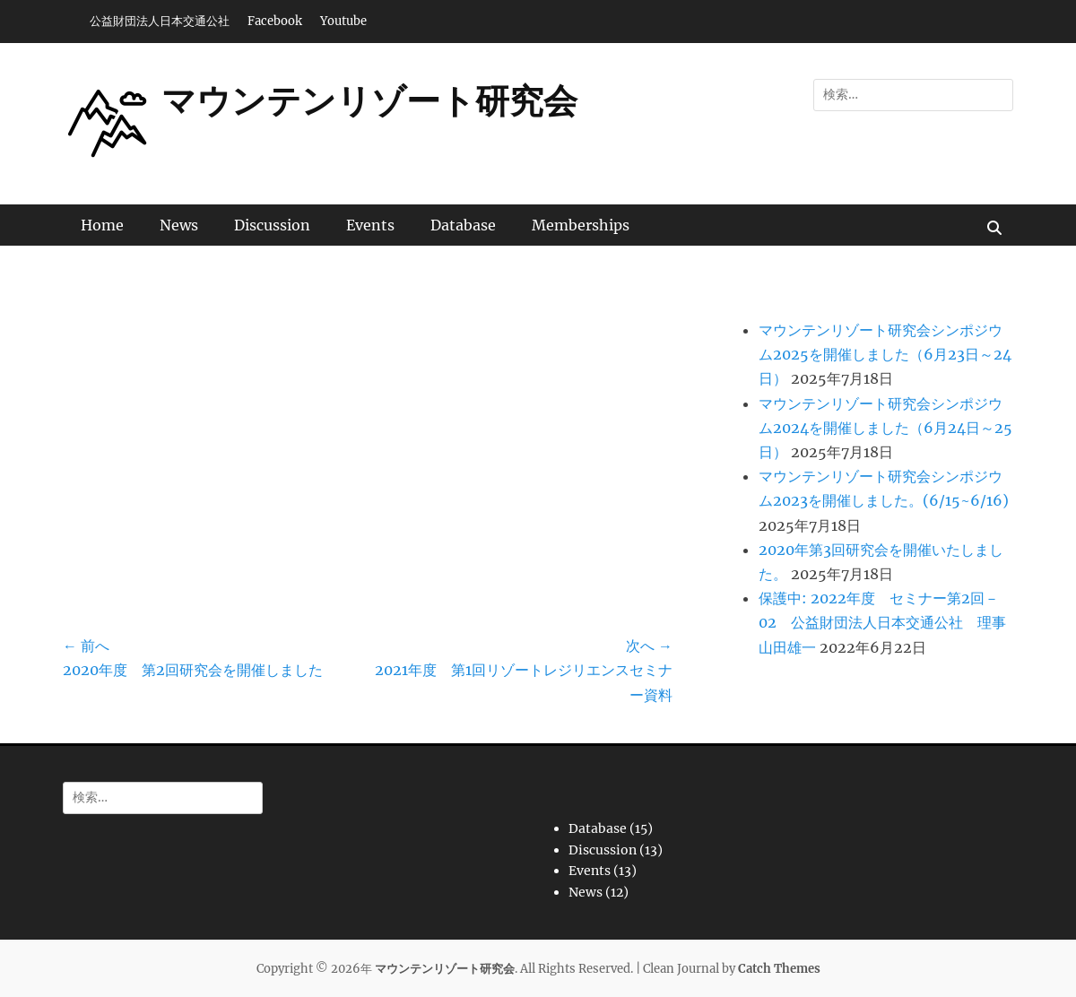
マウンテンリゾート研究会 (369, 101)
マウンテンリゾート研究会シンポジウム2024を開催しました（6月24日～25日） (885, 427)
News (179, 225)
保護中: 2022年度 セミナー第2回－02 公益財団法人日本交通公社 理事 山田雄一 (889, 622)
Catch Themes (779, 968)
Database (463, 225)
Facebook (274, 21)
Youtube (343, 21)
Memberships (580, 225)
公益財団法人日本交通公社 (160, 21)
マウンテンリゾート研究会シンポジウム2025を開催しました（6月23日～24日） (885, 354)
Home (102, 225)
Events (370, 225)
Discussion (272, 225)
